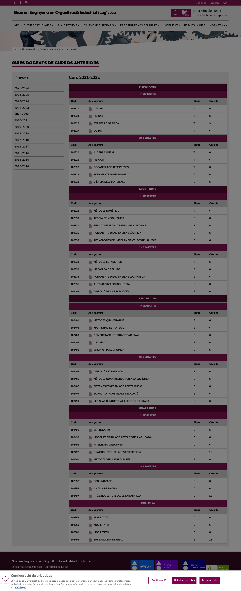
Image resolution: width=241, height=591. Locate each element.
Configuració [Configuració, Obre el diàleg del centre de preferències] (159, 582)
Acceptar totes (210, 582)
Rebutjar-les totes (184, 582)
